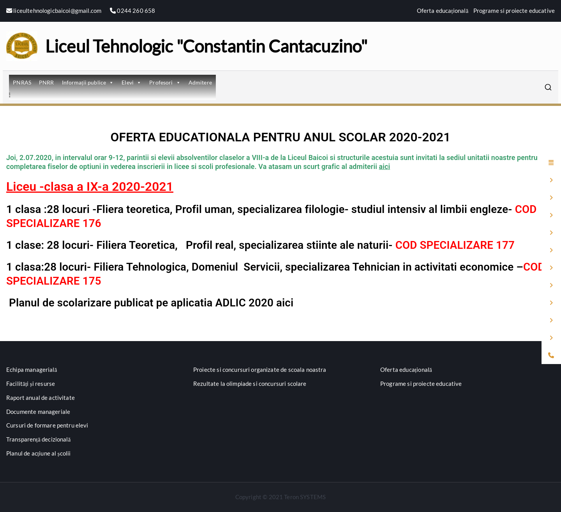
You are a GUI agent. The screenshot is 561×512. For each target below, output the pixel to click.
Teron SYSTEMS (305, 496)
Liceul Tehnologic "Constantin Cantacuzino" (206, 46)
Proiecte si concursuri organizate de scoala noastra (259, 369)
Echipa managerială (31, 369)
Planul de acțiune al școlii (38, 453)
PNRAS (22, 82)
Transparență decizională (38, 439)
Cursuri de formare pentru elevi (47, 425)
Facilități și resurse (30, 383)
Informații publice (88, 82)
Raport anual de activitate (40, 397)
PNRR (46, 82)
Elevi (131, 82)
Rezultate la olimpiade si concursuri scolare (250, 383)
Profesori (165, 82)
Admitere (200, 82)
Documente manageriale (38, 411)
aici (384, 166)
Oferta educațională (443, 10)
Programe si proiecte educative (514, 10)
